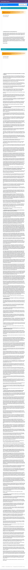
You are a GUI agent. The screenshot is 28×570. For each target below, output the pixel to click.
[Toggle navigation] (25, 1)
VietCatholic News (5, 1)
